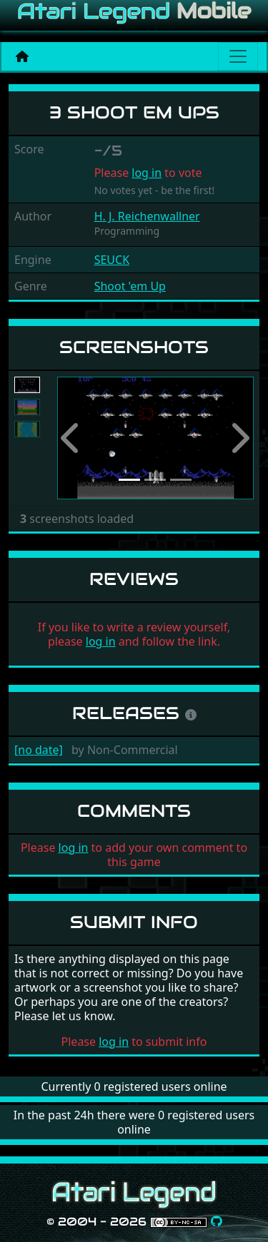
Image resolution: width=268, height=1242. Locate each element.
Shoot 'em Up (130, 286)
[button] (71, 438)
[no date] (38, 750)
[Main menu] (238, 56)
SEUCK (111, 260)
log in (146, 172)
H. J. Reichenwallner (147, 216)
